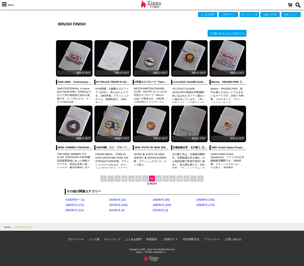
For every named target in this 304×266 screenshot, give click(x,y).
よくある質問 (208, 14)
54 (165, 178)
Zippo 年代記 (270, 14)
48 (124, 178)
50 (138, 178)
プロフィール (75, 239)
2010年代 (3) (116, 210)
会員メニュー (291, 14)
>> (200, 178)
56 (179, 178)
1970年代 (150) (118, 204)
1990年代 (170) (205, 204)
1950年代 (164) (205, 199)
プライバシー (212, 239)
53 (158, 178)
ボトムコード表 (249, 14)
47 (117, 178)
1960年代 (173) (74, 204)
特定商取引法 (191, 239)
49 (131, 178)
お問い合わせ (233, 239)
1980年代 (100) (162, 204)
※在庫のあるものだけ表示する (227, 33)
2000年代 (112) (74, 210)
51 (145, 178)
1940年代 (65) (161, 199)
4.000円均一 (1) (74, 199)
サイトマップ (112, 239)
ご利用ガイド (228, 14)
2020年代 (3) (160, 210)
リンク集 (94, 239)
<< (103, 178)
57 (186, 178)
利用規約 (151, 239)
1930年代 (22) (117, 199)
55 (172, 178)
